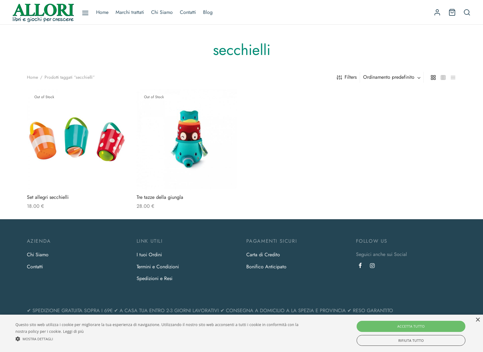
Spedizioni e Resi (154, 278)
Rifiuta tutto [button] (411, 340)
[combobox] (392, 77)
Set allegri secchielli (48, 197)
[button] (162, 339)
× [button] (477, 320)
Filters (347, 77)
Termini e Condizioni (158, 266)
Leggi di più (73, 331)
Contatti (188, 12)
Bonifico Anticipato (266, 266)
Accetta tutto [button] (411, 326)
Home (102, 12)
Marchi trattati (130, 12)
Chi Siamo (162, 12)
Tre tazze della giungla (160, 197)
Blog (208, 12)
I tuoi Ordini (149, 254)
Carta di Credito (263, 254)
